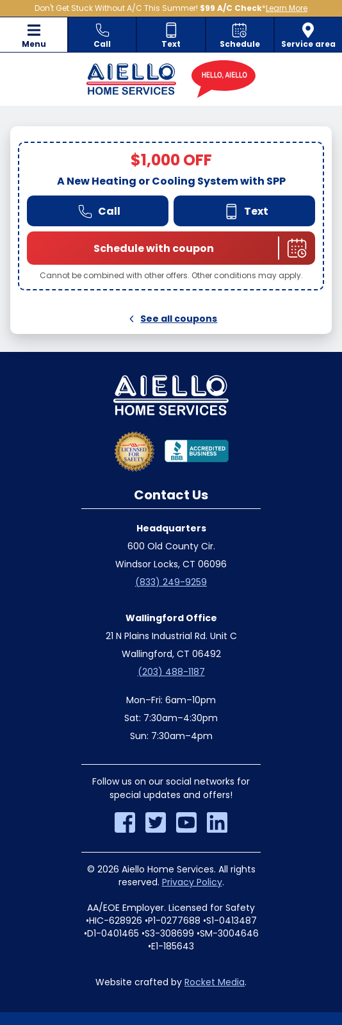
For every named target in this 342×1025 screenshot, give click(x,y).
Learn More (286, 8)
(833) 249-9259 (171, 582)
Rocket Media (214, 982)
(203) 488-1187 (171, 671)
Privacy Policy (192, 882)
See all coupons (171, 318)
